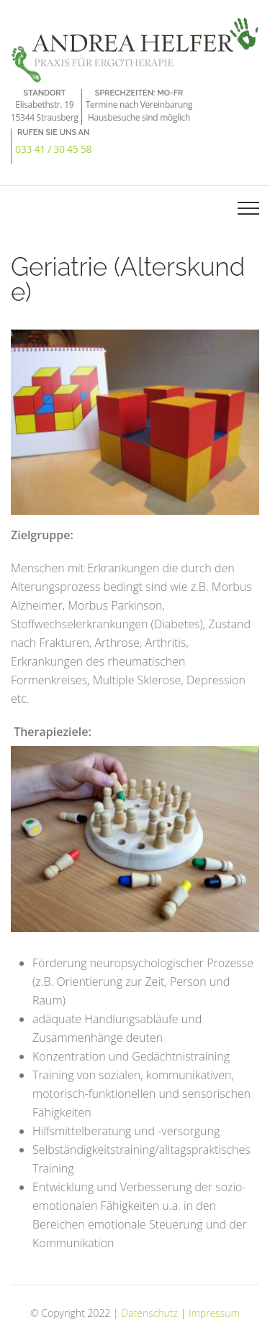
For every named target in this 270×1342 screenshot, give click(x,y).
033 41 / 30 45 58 (53, 149)
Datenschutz (149, 1313)
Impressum (214, 1313)
